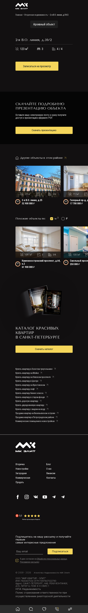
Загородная (21, 473)
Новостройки (21, 468)
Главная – (19, 15)
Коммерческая (22, 477)
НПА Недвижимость (28, 589)
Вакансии (50, 473)
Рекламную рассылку (29, 562)
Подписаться (60, 551)
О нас (49, 468)
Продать (19, 482)
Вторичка (20, 464)
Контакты (51, 477)
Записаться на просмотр (37, 66)
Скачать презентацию (44, 130)
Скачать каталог (44, 349)
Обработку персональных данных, (52, 559)
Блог (48, 464)
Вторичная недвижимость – (37, 15)
